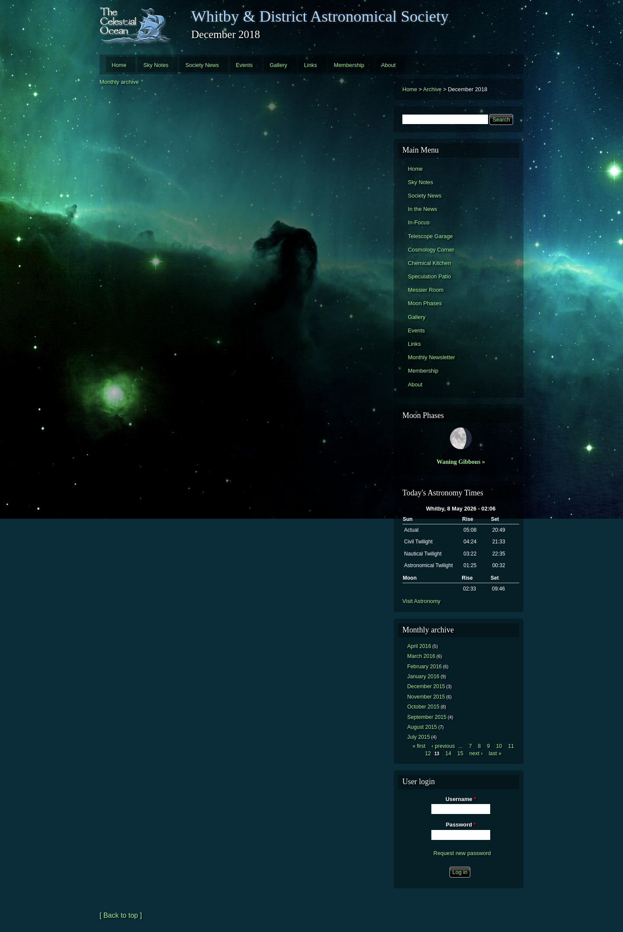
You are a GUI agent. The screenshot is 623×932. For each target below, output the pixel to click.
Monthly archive (119, 82)
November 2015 (426, 697)
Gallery (278, 65)
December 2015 (426, 686)
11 (511, 746)
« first (418, 746)
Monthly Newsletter (431, 357)
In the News (422, 209)
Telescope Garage (430, 236)
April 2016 (419, 646)
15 (460, 753)
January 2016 (423, 676)
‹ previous (443, 746)
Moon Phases (425, 303)
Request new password (462, 853)
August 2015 (422, 727)
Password (461, 824)
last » (495, 753)
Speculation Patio (429, 276)
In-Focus (419, 222)
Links (310, 65)
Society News (202, 65)
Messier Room (426, 290)
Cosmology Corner (431, 249)
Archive (432, 89)
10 (499, 746)
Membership (349, 65)
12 (428, 753)
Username (461, 799)
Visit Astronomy (421, 601)
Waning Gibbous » (461, 461)
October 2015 (423, 707)
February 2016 (424, 667)
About (388, 65)
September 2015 (426, 717)
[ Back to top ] (121, 915)
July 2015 (418, 737)
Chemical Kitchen (429, 263)
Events (244, 65)
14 (448, 753)
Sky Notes (155, 65)
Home (119, 65)
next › (476, 753)
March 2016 (421, 656)
